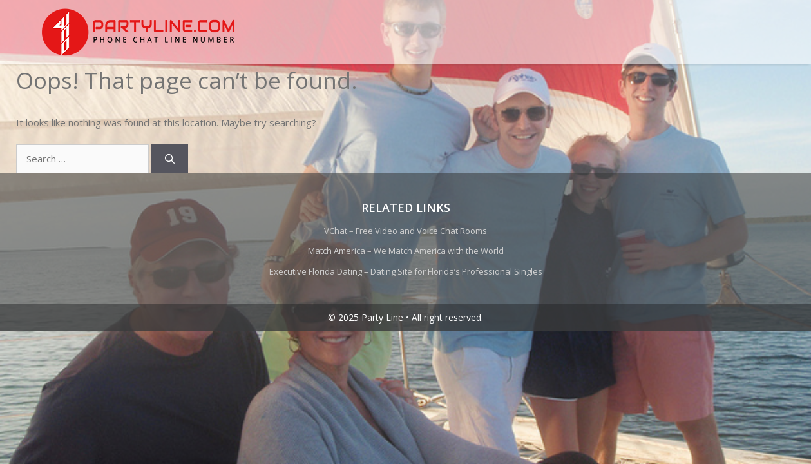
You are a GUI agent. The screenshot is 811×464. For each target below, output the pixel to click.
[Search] (169, 158)
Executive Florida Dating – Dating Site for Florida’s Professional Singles (405, 271)
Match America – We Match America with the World (406, 250)
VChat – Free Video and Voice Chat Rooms (405, 231)
